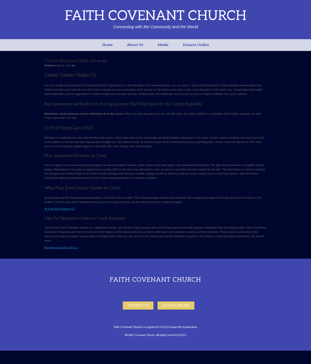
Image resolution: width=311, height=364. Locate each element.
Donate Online (196, 45)
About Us (135, 45)
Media (163, 45)
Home (107, 45)
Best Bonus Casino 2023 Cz (61, 247)
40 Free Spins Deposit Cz (59, 208)
